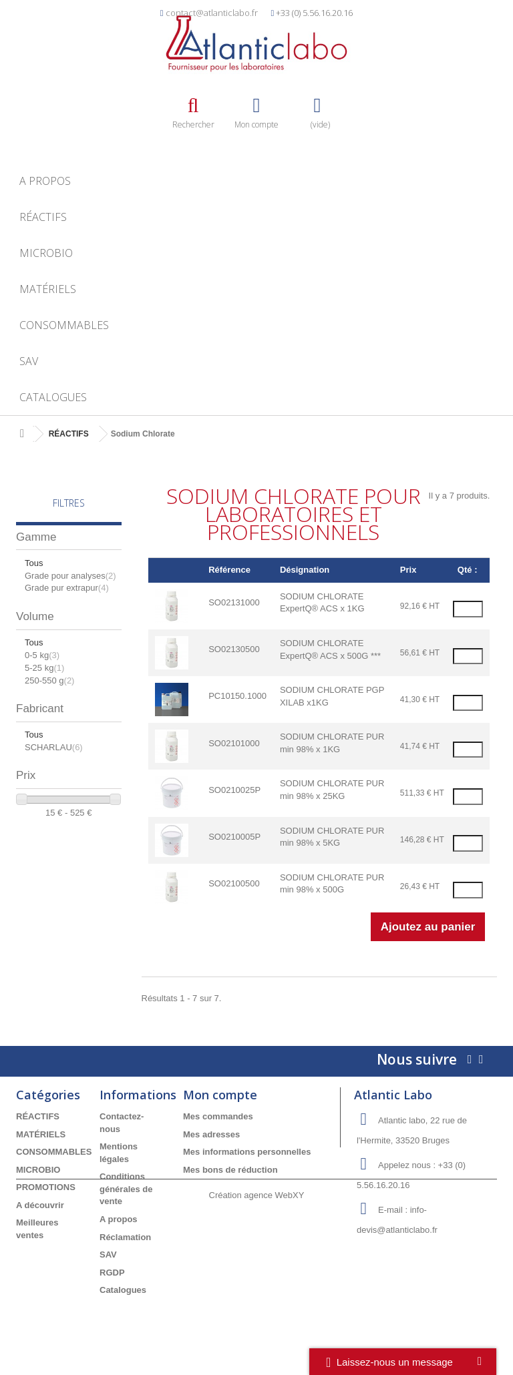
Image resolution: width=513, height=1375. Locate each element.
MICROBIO (46, 253)
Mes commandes (218, 1116)
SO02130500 (234, 649)
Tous (34, 563)
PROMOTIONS (45, 1187)
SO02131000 (234, 602)
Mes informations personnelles (247, 1152)
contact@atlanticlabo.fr (212, 13)
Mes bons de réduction (230, 1170)
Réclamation (125, 1237)
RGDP (112, 1273)
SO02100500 (234, 883)
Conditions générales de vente (126, 1188)
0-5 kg (42, 655)
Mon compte (220, 1095)
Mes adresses (211, 1134)
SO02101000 (234, 743)
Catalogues (53, 397)
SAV (28, 361)
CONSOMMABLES (64, 325)
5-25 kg (44, 668)
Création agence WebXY (257, 1338)
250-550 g (49, 680)
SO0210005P (234, 837)
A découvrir (40, 1205)
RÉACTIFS (43, 217)
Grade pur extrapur (67, 588)
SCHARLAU (54, 747)
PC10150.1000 (237, 696)
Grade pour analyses (70, 576)
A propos (45, 181)
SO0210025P (234, 790)
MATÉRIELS (47, 289)
